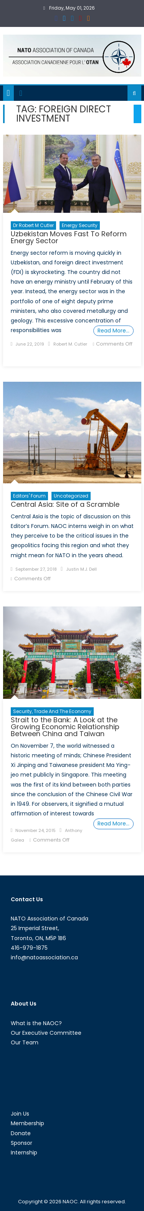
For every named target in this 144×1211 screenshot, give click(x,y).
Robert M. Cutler (70, 344)
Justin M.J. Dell (81, 569)
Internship (24, 1152)
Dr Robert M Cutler (33, 225)
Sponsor (21, 1143)
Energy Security (80, 225)
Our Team (24, 1042)
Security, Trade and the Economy (52, 711)
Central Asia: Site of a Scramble (65, 504)
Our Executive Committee (46, 1033)
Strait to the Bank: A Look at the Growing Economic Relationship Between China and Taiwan (65, 726)
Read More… (113, 330)
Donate (21, 1133)
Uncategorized (71, 496)
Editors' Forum (29, 496)
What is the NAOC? (36, 1023)
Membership (27, 1123)
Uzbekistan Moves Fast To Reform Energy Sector (69, 237)
